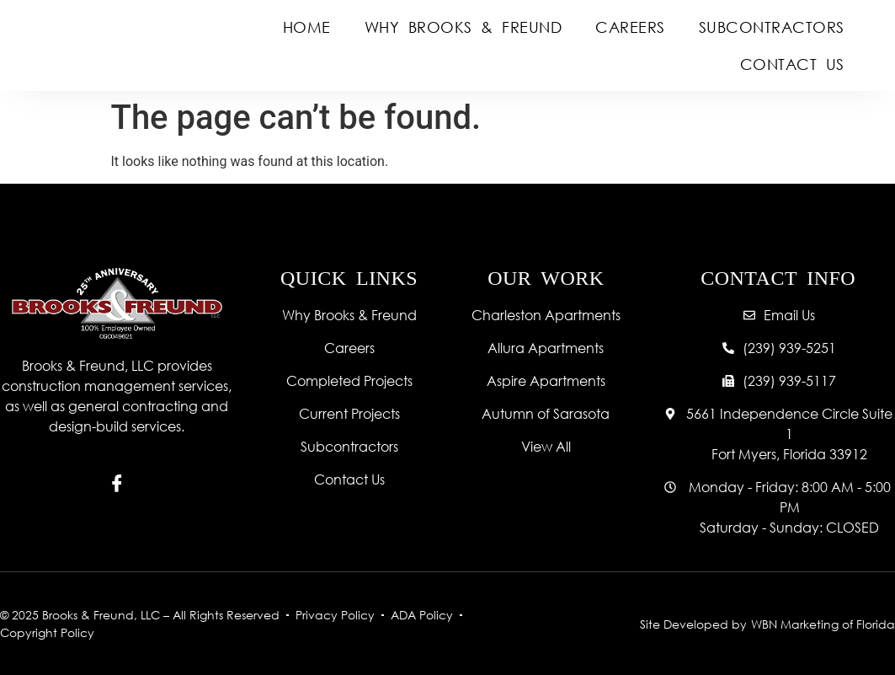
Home (307, 27)
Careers (630, 27)
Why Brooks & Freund (463, 27)
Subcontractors (771, 27)
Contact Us (792, 64)
